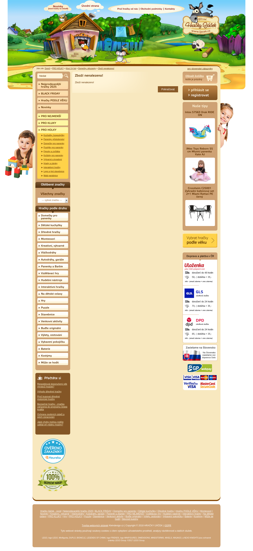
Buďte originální (133, 516)
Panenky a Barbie (116, 513)
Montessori (205, 511)
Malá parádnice (51, 175)
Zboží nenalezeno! (106, 68)
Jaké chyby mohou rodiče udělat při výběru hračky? (50, 423)
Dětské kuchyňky (147, 511)
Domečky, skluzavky (87, 68)
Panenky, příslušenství (54, 139)
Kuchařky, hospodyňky (54, 135)
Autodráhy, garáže (95, 513)
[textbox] (50, 75)
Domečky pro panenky (54, 143)
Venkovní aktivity (115, 516)
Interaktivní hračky (52, 167)
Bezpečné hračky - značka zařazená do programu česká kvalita (52, 407)
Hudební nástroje (172, 513)
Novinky (44, 513)
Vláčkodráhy (77, 513)
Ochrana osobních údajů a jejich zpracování (50, 415)
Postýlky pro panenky (53, 147)
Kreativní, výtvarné (59, 513)
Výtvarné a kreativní (53, 159)
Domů (47, 68)
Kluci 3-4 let (71, 68)
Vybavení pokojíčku (173, 516)
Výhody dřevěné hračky (49, 391)
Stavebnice (98, 516)
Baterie (188, 516)
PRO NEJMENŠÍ (135, 513)
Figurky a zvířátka (52, 151)
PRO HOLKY (58, 68)
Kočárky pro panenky (53, 155)
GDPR (168, 525)
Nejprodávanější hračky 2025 (78, 511)
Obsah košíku (194, 75)
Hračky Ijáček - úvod (50, 511)
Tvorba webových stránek (95, 525)
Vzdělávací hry (153, 513)
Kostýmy (198, 516)
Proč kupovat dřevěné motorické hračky (48, 398)
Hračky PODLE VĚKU (187, 511)
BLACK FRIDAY (103, 511)
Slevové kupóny (130, 519)
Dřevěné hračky (166, 511)
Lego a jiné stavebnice (54, 171)
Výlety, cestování (152, 516)
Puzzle (87, 516)
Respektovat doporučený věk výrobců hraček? (52, 385)
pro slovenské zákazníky (199, 68)
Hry (65, 516)
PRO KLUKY (54, 516)
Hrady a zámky (50, 163)
